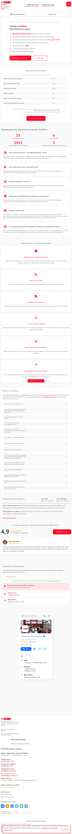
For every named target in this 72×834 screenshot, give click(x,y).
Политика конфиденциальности (36, 821)
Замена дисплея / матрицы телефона (13, 78)
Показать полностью (9, 518)
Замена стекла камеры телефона (12, 83)
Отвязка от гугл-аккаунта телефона (12, 98)
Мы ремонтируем (17, 14)
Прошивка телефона (9, 93)
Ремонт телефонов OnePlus (20, 744)
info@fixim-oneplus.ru (8, 771)
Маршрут (26, 649)
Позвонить (52, 14)
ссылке (9, 735)
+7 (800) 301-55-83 (32, 5)
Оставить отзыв (62, 532)
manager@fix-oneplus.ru (9, 775)
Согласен (65, 829)
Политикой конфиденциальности (52, 580)
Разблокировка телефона (10, 88)
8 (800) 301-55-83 (7, 766)
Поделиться (2, 806)
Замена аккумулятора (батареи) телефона (14, 103)
